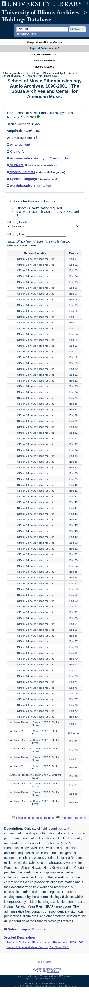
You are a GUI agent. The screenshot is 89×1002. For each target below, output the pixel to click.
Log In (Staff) (44, 962)
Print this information (71, 817)
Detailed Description (19, 937)
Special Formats (21, 172)
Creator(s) (16, 151)
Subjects (15, 165)
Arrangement (18, 144)
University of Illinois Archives (40, 12)
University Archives (13, 73)
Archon (41, 983)
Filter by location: (19, 222)
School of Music (11, 76)
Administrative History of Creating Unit (38, 158)
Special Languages (23, 179)
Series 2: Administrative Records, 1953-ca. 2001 (37, 947)
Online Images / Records (24, 929)
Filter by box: (16, 234)
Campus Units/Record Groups (44, 42)
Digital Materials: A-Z (44, 54)
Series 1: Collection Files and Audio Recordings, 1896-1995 (44, 942)
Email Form (53, 971)
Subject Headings (44, 60)
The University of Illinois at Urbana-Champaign (53, 986)
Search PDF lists (26, 33)
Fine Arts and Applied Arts (58, 73)
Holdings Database (26, 19)
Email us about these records (33, 817)
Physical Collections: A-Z (44, 48)
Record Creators (44, 66)
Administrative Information (29, 185)
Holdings (34, 73)
